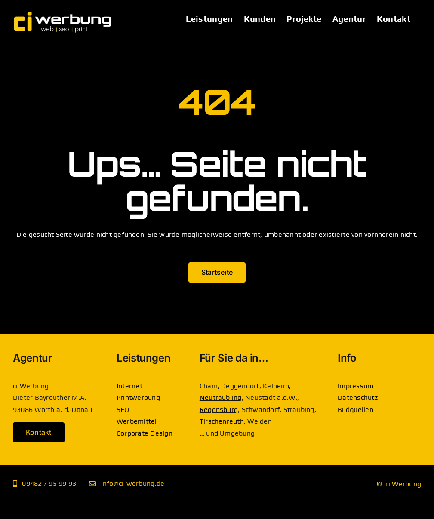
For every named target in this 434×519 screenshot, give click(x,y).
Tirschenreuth (222, 421)
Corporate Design (144, 433)
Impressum (355, 386)
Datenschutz (358, 397)
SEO (123, 409)
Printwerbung (138, 397)
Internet (129, 386)
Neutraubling (221, 397)
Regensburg (219, 409)
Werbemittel (137, 421)
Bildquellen (355, 409)
